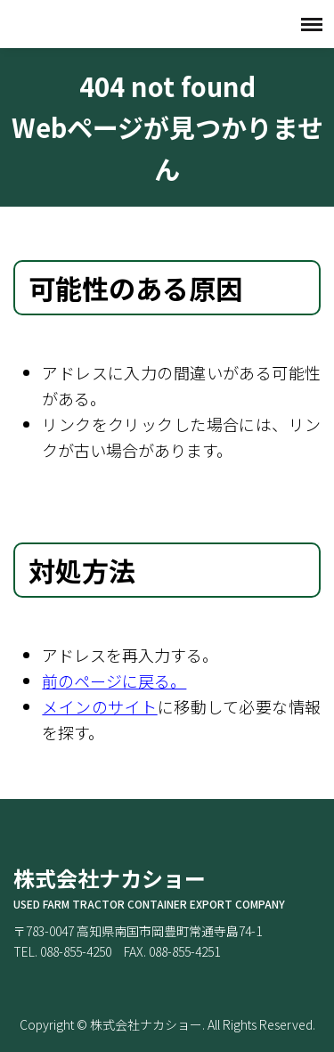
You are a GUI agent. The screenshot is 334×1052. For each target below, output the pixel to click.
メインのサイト (99, 706)
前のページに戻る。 (114, 680)
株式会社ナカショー (102, 24)
